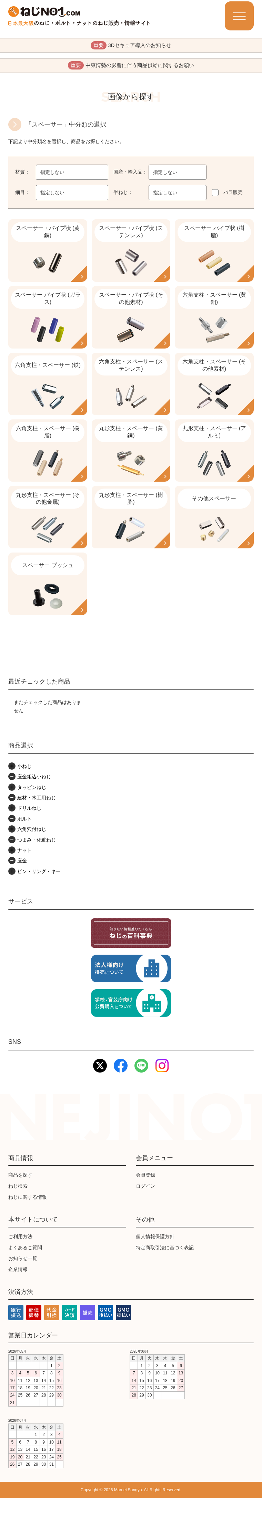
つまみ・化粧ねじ (36, 871)
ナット (24, 882)
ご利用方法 (20, 1268)
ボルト (24, 850)
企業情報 (18, 1301)
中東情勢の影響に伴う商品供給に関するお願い (131, 68)
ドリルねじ (29, 840)
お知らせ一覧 (22, 1290)
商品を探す (20, 1206)
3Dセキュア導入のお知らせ (131, 46)
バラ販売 (233, 196)
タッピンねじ (31, 819)
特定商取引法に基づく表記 (165, 1279)
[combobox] (72, 176)
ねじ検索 (18, 1218)
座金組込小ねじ (34, 808)
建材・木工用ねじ (36, 829)
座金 (22, 892)
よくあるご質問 (25, 1279)
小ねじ (24, 798)
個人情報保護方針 (155, 1268)
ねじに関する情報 (27, 1229)
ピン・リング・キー (39, 903)
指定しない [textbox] (52, 176)
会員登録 (145, 1206)
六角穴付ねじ (31, 861)
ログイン (145, 1218)
